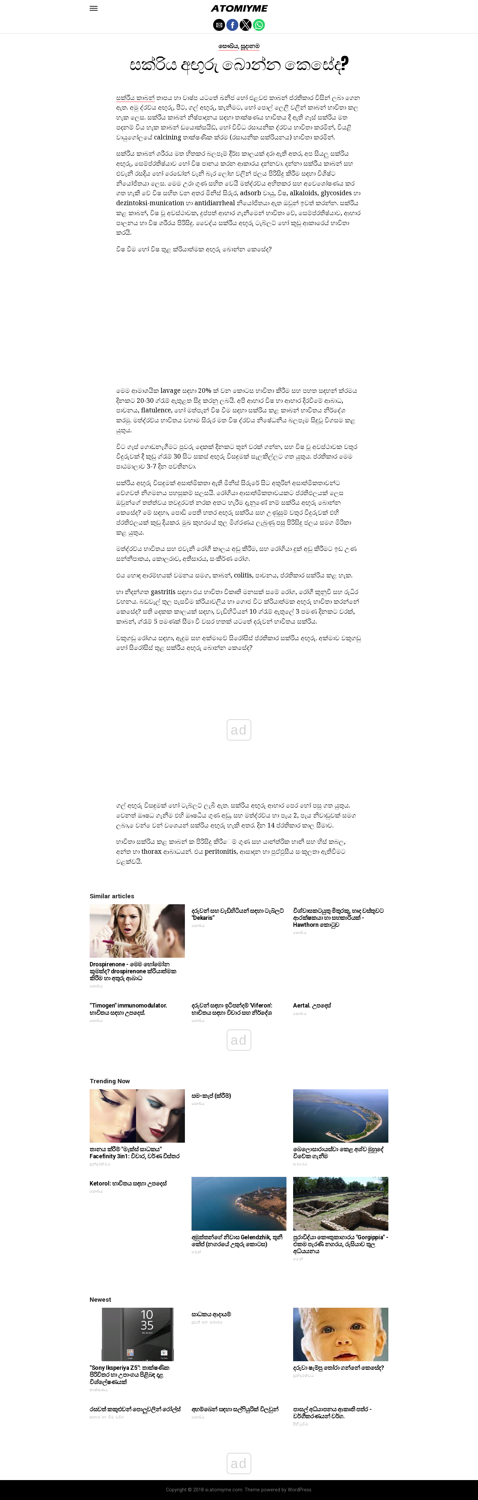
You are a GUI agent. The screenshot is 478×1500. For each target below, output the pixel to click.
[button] (94, 8)
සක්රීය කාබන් (135, 97)
